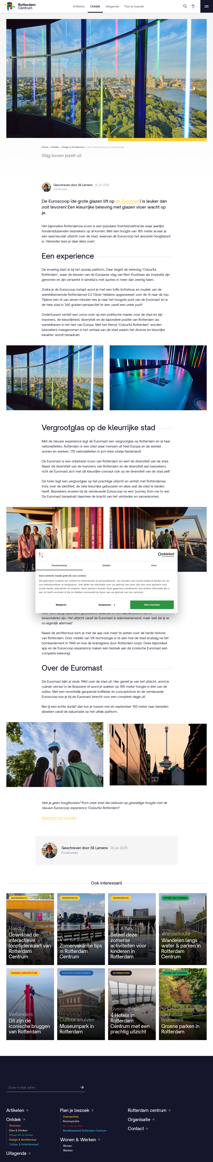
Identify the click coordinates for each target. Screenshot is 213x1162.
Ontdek (95, 6)
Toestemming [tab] (59, 565)
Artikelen (79, 6)
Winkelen (15, 1125)
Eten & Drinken (18, 1130)
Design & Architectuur (22, 1139)
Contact (138, 1128)
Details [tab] (106, 565)
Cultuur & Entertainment (24, 1144)
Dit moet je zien (72, 1126)
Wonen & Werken (80, 1139)
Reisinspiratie (71, 1121)
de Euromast (128, 201)
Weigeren (61, 604)
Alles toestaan (152, 604)
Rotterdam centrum (149, 1110)
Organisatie (141, 1119)
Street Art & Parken (21, 1135)
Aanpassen (106, 604)
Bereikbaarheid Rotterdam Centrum (84, 1130)
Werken (68, 1150)
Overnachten (71, 1116)
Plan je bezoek (134, 6)
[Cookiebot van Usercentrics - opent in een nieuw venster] (160, 554)
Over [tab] (154, 565)
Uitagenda (112, 6)
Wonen (67, 1145)
